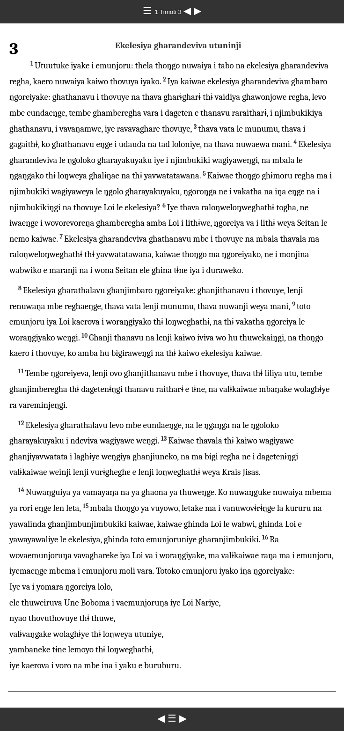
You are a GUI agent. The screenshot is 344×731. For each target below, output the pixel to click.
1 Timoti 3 (168, 11)
